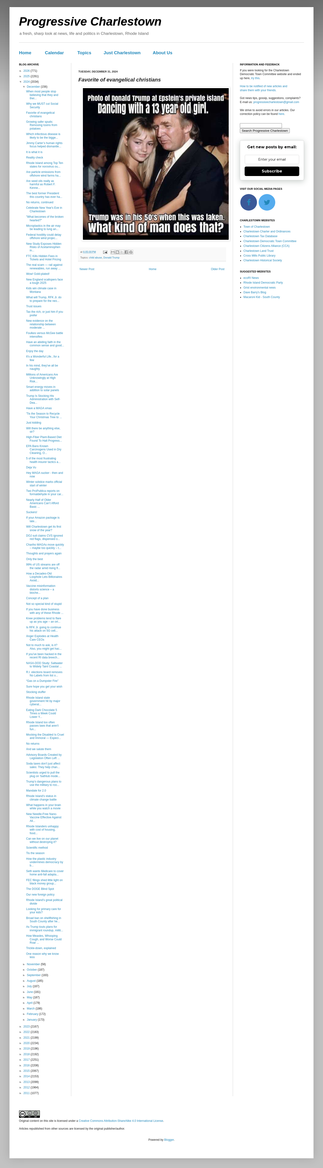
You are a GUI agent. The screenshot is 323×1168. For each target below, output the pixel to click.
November (34, 964)
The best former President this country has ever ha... (44, 195)
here (281, 114)
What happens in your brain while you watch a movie (43, 806)
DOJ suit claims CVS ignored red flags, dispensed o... (44, 537)
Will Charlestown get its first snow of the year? (43, 528)
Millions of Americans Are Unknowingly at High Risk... (42, 378)
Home (25, 52)
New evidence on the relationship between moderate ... (41, 324)
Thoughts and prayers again (44, 553)
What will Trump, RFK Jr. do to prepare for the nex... (44, 299)
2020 (27, 1043)
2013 (27, 1082)
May (30, 997)
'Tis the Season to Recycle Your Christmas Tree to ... (44, 415)
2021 (27, 1037)
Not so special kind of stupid (44, 604)
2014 (27, 1076)
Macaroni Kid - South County (261, 297)
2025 (27, 76)
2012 (27, 1087)
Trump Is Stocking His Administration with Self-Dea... (43, 399)
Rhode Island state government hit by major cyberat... (43, 701)
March (31, 1008)
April (30, 1003)
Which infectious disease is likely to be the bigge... (43, 135)
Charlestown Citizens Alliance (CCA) (266, 246)
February (33, 1014)
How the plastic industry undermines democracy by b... (44, 862)
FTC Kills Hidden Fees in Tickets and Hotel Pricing (43, 257)
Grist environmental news (259, 287)
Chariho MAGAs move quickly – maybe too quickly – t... (45, 546)
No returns (32, 743)
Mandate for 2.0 (36, 790)
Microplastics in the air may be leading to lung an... (43, 227)
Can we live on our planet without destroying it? (42, 840)
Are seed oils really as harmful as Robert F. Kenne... (40, 184)
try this (255, 78)
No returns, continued (39, 202)
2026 (27, 70)
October (32, 969)
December (34, 86)
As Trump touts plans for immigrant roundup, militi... (44, 928)
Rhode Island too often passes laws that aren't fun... (42, 726)
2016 (27, 1065)
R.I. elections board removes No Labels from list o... (44, 673)
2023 (27, 1026)
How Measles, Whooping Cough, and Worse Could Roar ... (44, 939)
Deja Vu (31, 467)
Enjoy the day (34, 351)
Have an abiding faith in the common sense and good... (45, 343)
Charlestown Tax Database (260, 236)
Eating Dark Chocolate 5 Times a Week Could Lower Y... (41, 713)
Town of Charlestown (256, 226)
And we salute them (38, 749)
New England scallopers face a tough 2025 (44, 281)
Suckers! (31, 512)
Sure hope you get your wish (44, 686)
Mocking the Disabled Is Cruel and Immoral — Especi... (45, 736)
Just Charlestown (122, 52)
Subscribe (272, 171)
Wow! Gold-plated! (38, 274)
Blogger (169, 1139)
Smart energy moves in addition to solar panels (42, 388)
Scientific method (37, 847)
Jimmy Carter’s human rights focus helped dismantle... (44, 144)
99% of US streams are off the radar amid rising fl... (43, 566)
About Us (162, 52)
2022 (27, 1032)
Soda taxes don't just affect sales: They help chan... (43, 765)
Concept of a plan (37, 598)
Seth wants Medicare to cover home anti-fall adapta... (45, 872)
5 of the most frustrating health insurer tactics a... (43, 460)
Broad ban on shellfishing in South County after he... (43, 919)
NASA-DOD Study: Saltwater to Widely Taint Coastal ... (44, 664)
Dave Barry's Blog (254, 292)
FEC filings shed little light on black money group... (44, 881)
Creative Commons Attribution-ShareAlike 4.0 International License (121, 1121)
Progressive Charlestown (90, 21)
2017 (27, 1059)
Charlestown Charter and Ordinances (266, 231)
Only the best (34, 559)
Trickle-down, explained (41, 948)
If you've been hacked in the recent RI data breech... (44, 655)
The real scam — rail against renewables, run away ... (44, 266)
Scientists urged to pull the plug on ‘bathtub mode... (43, 774)
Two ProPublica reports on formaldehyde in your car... (44, 492)
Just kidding (33, 422)
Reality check (34, 157)
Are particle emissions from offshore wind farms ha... (43, 173)
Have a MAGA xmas (39, 408)
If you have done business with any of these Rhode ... (44, 611)
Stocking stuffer (36, 692)
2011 (27, 1093)
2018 (27, 1054)
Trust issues (33, 306)
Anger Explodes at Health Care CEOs (42, 637)
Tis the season (35, 853)
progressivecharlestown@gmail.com (276, 102)
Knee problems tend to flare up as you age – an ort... (43, 620)
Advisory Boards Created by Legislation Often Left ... (44, 756)
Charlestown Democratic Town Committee (269, 241)
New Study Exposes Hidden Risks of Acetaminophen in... (44, 247)
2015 (27, 1071)
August (32, 980)
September (34, 975)
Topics (84, 52)
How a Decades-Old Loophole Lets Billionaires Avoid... (44, 577)
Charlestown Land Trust (258, 251)
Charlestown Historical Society (262, 260)
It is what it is (34, 152)
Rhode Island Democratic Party (263, 282)
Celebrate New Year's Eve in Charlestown (44, 209)
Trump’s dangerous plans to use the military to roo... (43, 783)
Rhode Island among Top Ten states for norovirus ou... (44, 164)
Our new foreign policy (40, 894)
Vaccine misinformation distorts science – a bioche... (40, 589)
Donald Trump (111, 257)
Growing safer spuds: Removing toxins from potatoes (41, 125)
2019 (27, 1048)
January (32, 1019)
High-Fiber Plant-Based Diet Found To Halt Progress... (44, 438)
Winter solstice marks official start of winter (44, 483)
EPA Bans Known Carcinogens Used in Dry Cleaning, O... (43, 449)
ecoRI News (251, 278)
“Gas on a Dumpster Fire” (42, 681)
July (30, 986)
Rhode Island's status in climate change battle (41, 797)
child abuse (95, 257)
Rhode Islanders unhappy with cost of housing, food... (42, 830)
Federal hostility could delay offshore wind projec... (43, 236)
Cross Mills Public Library (259, 255)
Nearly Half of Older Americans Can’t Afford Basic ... (42, 503)
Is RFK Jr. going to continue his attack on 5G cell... (43, 629)
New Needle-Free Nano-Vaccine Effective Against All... (44, 817)
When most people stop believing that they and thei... (42, 95)
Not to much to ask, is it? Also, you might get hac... (44, 646)
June (30, 992)
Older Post (217, 269)
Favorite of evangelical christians (40, 114)
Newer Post (87, 269)
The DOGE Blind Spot (40, 889)
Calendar (54, 52)
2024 (27, 81)
